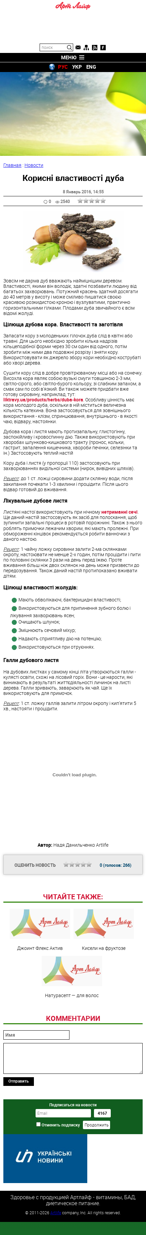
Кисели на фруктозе (104, 930)
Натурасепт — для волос (72, 977)
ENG (91, 66)
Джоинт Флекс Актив (40, 930)
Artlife (55, 1212)
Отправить (18, 1081)
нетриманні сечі (119, 512)
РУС (63, 66)
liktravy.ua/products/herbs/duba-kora (43, 399)
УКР (77, 66)
